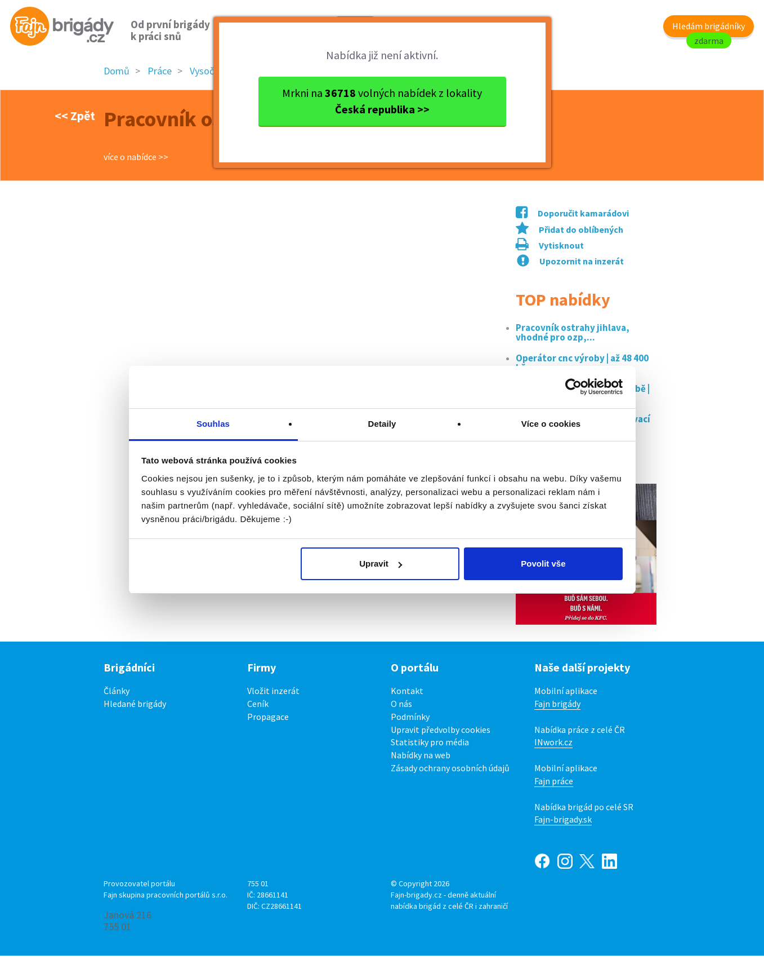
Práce (160, 74)
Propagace (268, 720)
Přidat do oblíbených (569, 232)
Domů (116, 74)
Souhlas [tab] (213, 423)
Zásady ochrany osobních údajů (450, 771)
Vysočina (208, 74)
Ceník (258, 707)
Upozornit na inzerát (570, 264)
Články (116, 694)
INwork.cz (553, 746)
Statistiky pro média (430, 746)
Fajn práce (553, 784)
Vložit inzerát (273, 694)
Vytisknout (550, 249)
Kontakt (407, 694)
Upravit (380, 563)
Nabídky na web (420, 758)
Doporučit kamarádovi (572, 216)
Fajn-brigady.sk (563, 823)
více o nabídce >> (136, 160)
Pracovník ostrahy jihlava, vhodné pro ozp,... (572, 336)
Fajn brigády (557, 707)
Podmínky (410, 720)
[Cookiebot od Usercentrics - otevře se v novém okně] (573, 386)
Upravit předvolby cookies (440, 733)
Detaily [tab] (382, 423)
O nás (401, 707)
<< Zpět (75, 119)
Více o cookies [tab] (551, 423)
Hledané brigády (135, 707)
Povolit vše (543, 563)
